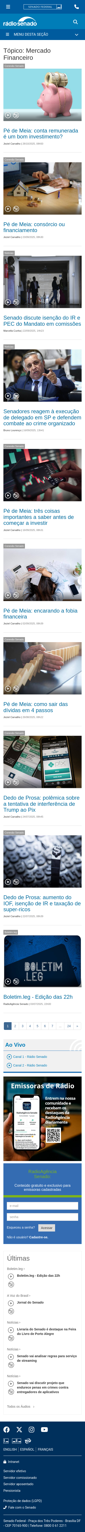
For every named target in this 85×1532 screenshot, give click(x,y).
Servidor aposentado (18, 1484)
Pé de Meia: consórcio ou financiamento (34, 227)
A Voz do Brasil (17, 1295)
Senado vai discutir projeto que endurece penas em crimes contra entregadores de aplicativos (42, 1387)
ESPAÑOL (27, 1450)
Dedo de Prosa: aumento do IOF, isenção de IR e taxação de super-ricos (42, 903)
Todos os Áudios (21, 1405)
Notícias (9, 253)
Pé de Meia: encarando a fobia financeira (40, 614)
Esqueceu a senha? (21, 1227)
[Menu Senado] (8, 6)
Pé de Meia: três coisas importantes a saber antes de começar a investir (38, 517)
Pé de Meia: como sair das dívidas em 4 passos (35, 707)
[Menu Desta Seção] (42, 34)
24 (69, 1026)
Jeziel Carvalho (11, 143)
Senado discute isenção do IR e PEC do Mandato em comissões (42, 321)
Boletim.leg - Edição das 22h (38, 997)
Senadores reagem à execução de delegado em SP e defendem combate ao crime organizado (42, 417)
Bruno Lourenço (12, 430)
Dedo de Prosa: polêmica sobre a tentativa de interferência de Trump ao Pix (41, 804)
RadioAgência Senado (15, 1004)
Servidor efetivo (14, 1471)
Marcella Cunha (12, 330)
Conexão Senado (14, 66)
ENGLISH (10, 1450)
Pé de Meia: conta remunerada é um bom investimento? (40, 134)
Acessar (47, 1228)
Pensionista (11, 1491)
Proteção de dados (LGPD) (22, 1501)
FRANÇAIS (45, 1450)
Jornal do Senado (30, 1302)
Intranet (11, 1462)
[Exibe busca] (75, 22)
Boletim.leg (11, 932)
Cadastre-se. (38, 1237)
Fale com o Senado (19, 1507)
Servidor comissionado (20, 1478)
